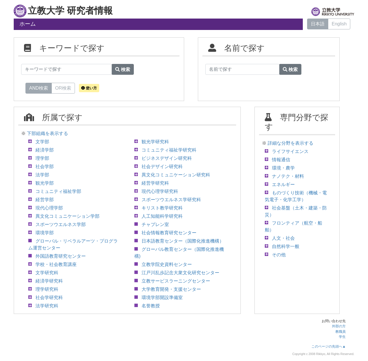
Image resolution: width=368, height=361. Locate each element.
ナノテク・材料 (288, 176)
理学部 (42, 158)
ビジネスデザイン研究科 (167, 158)
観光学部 (44, 183)
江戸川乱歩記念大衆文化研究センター (180, 272)
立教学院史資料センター (167, 264)
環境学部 (44, 232)
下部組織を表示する (47, 133)
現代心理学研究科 (160, 191)
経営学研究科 (155, 183)
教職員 (340, 332)
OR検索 (63, 87)
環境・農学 (283, 168)
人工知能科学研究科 (162, 216)
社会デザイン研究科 (162, 166)
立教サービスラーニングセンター (176, 281)
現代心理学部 (49, 207)
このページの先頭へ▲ (328, 346)
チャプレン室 (155, 224)
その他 (279, 254)
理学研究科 (46, 289)
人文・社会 (283, 238)
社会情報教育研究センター (169, 232)
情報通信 (281, 159)
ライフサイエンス (290, 151)
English (339, 23)
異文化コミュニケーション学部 (67, 216)
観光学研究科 (155, 141)
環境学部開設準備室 (162, 297)
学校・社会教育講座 (56, 264)
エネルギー (283, 184)
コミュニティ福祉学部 (58, 191)
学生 (342, 337)
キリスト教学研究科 (162, 207)
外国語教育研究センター (60, 256)
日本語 (318, 23)
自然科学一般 (285, 246)
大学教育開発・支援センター (171, 289)
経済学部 (44, 150)
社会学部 (44, 166)
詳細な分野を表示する (290, 143)
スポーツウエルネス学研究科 (171, 199)
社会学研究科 (49, 297)
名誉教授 (151, 305)
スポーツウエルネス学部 (60, 224)
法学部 (42, 174)
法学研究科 (46, 305)
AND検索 (38, 87)
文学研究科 (46, 272)
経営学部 (44, 199)
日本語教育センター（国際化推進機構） (183, 241)
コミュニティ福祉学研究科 (169, 150)
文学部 (42, 141)
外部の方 (339, 326)
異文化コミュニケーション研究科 (176, 174)
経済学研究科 (49, 281)
